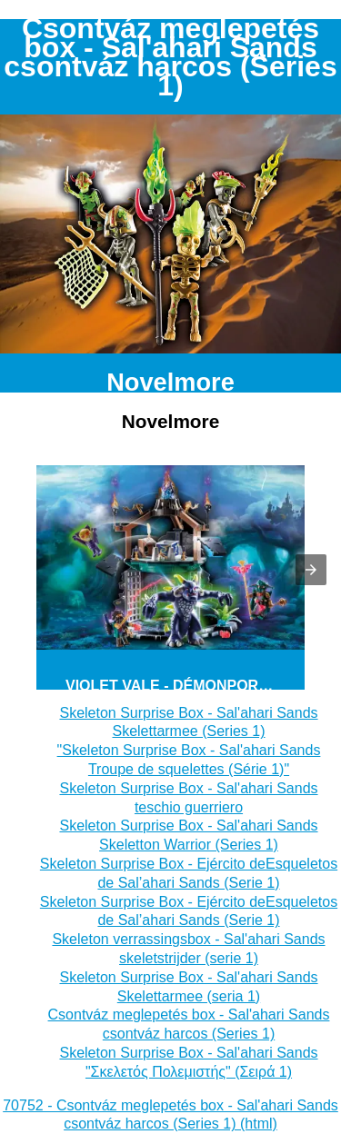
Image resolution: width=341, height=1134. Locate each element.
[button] (311, 569)
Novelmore (170, 382)
